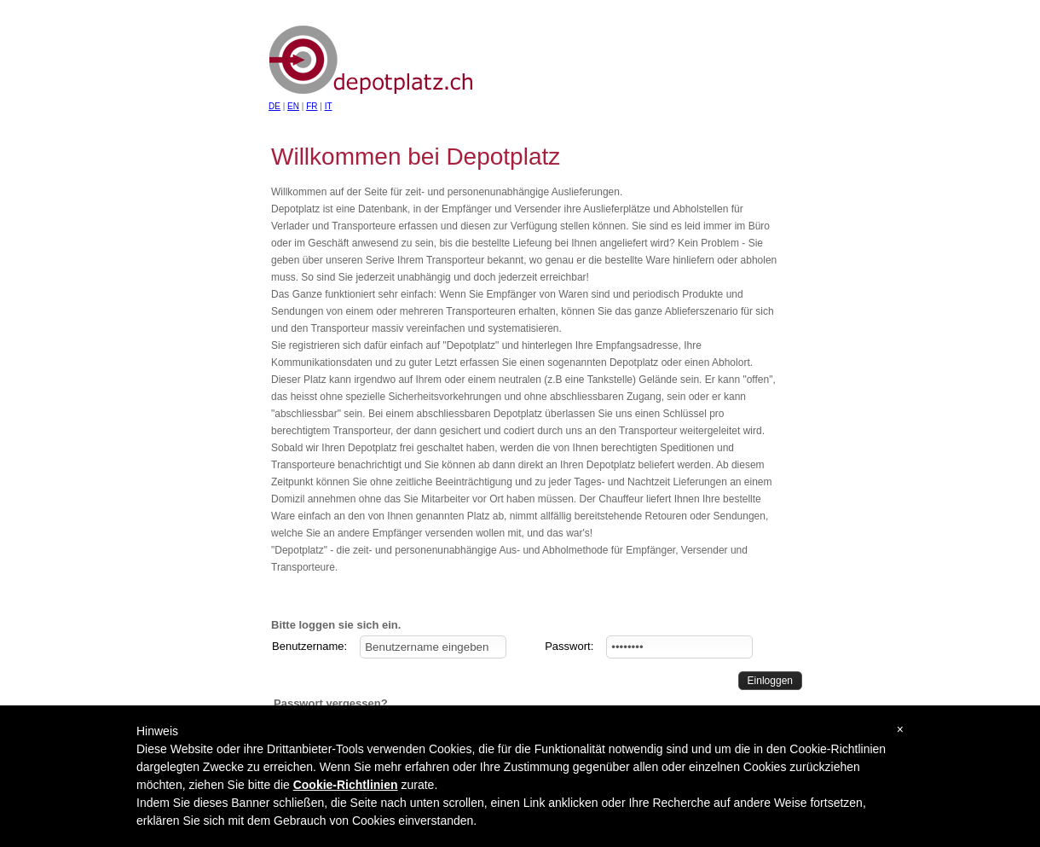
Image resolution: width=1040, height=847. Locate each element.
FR (311, 106)
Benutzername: (309, 646)
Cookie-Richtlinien (345, 785)
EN (293, 106)
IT (328, 106)
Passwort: (569, 646)
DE (274, 106)
